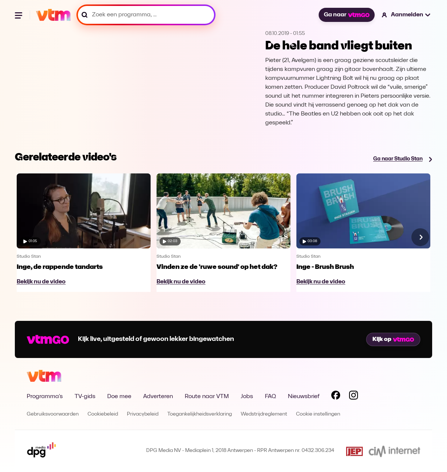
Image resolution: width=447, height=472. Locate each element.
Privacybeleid (142, 414)
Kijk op (393, 339)
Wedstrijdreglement (264, 414)
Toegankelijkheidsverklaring (199, 414)
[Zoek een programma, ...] (146, 15)
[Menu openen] (19, 14)
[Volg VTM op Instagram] (353, 397)
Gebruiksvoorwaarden (53, 414)
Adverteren (158, 397)
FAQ (270, 397)
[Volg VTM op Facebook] (335, 397)
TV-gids (85, 397)
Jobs (247, 397)
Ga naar (346, 15)
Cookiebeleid (103, 414)
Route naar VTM (207, 397)
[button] (406, 14)
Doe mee (119, 397)
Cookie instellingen (318, 414)
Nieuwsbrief (303, 397)
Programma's (45, 397)
